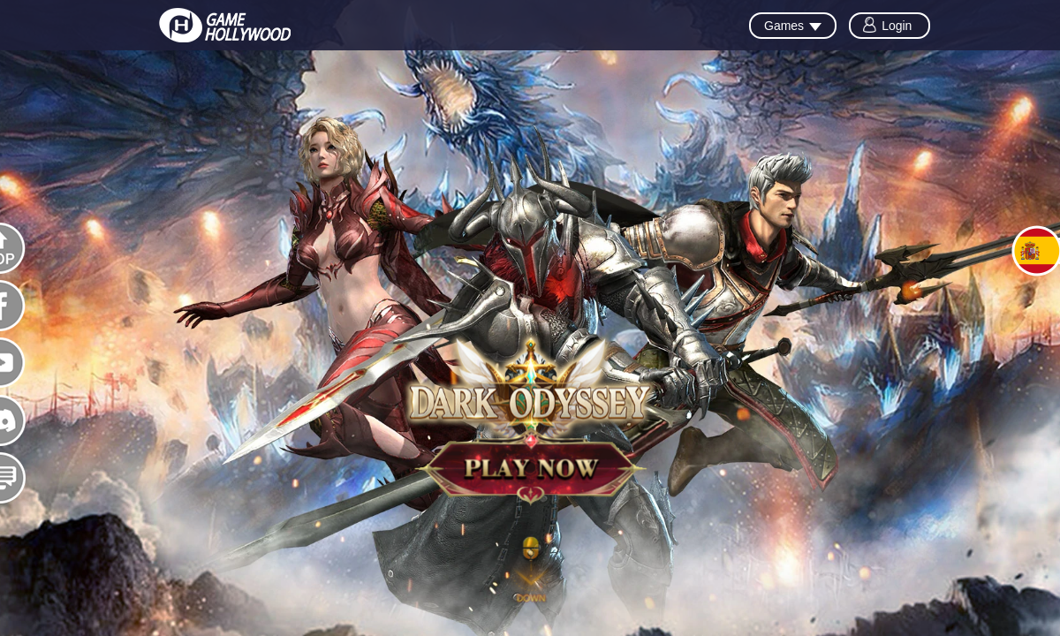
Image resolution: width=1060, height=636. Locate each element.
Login (897, 26)
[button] (531, 575)
